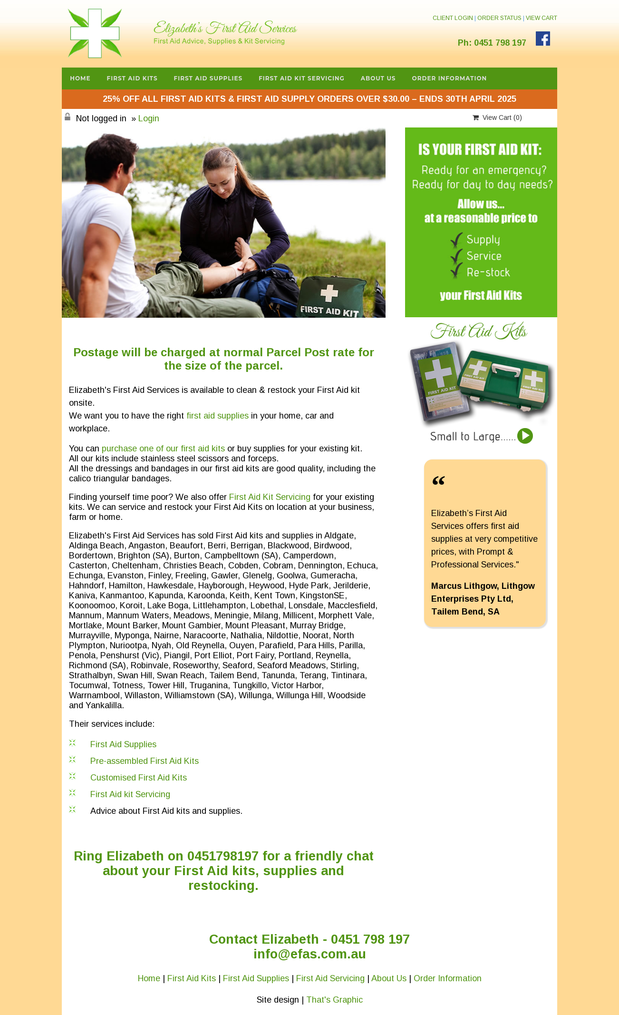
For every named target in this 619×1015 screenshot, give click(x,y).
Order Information (449, 78)
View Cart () (497, 117)
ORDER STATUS (499, 18)
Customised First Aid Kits (138, 777)
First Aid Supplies (208, 78)
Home (80, 78)
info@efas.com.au (309, 954)
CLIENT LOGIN (453, 18)
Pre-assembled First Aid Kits (144, 761)
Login (148, 118)
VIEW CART (541, 18)
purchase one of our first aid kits (163, 448)
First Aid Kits (132, 78)
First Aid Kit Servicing (302, 78)
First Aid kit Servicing (130, 794)
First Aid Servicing (330, 978)
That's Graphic (334, 1000)
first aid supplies (217, 415)
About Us (378, 78)
